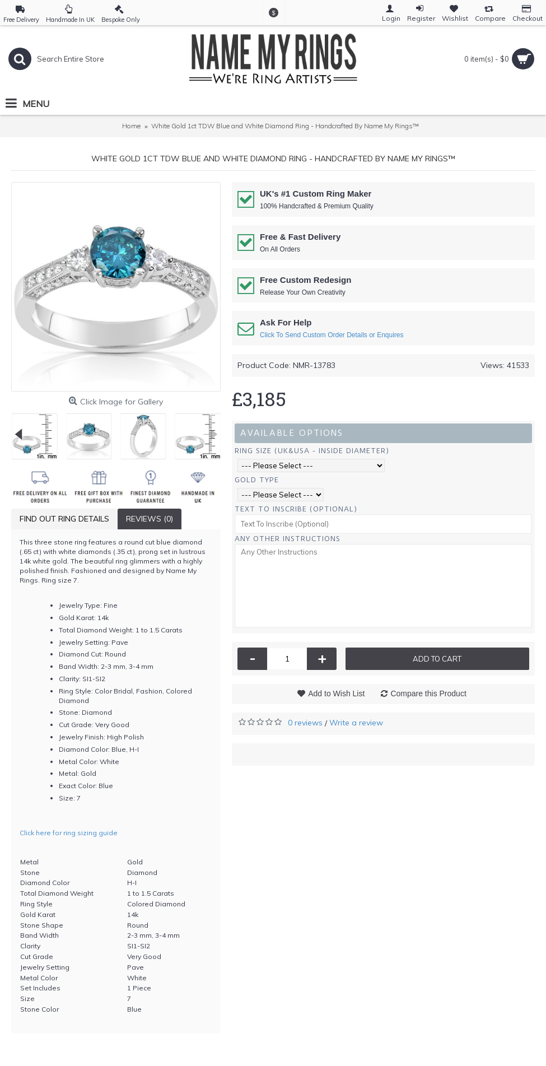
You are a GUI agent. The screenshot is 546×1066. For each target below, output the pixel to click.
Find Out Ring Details (64, 519)
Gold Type (257, 480)
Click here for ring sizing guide (69, 832)
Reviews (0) (149, 519)
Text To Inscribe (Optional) (296, 509)
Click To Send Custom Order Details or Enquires (332, 335)
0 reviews (305, 723)
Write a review (356, 723)
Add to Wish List (336, 693)
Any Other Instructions (287, 538)
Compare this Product (428, 693)
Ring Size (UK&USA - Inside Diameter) (312, 450)
